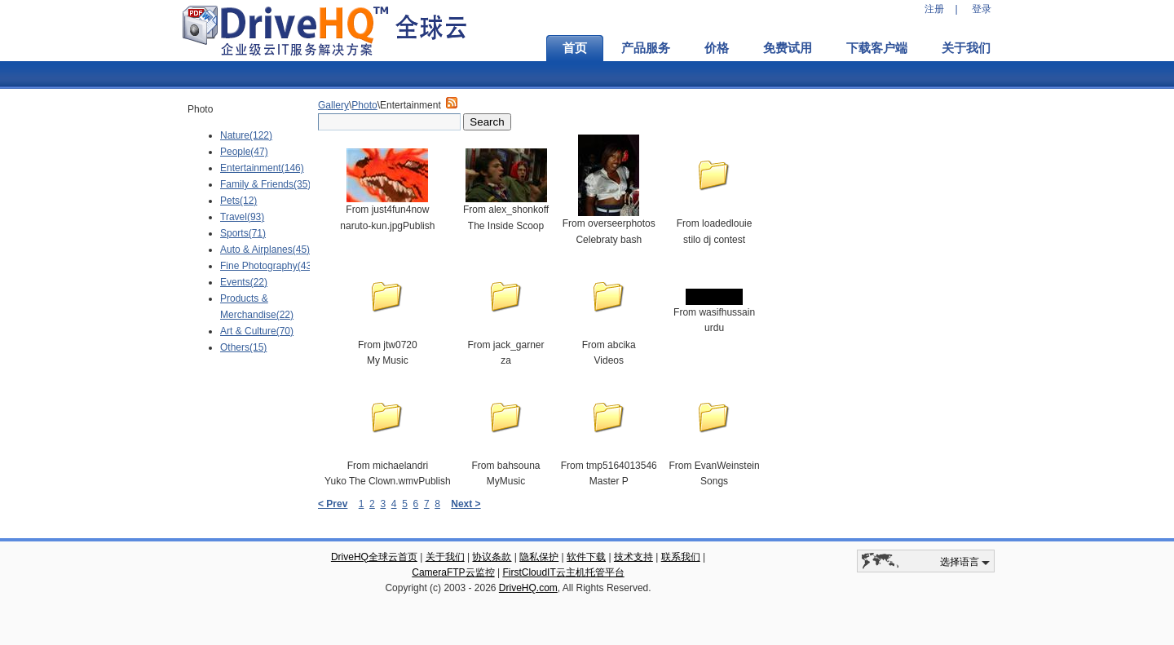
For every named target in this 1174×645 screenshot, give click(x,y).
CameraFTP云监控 (453, 572)
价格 (716, 48)
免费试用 (787, 48)
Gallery (333, 105)
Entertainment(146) (262, 168)
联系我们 (680, 557)
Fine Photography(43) (267, 266)
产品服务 (645, 48)
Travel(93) (242, 217)
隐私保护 (538, 557)
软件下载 (586, 557)
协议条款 (491, 557)
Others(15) (243, 347)
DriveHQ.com (528, 588)
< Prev (332, 504)
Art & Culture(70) (257, 331)
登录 (981, 9)
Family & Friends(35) (265, 184)
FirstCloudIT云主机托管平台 (563, 572)
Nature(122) (246, 135)
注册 (934, 9)
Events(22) (243, 282)
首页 (575, 48)
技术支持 (633, 557)
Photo (364, 105)
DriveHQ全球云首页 (374, 557)
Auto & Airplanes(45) (265, 249)
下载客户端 (876, 48)
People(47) (244, 151)
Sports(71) (243, 233)
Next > (465, 504)
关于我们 (966, 48)
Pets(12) (238, 200)
